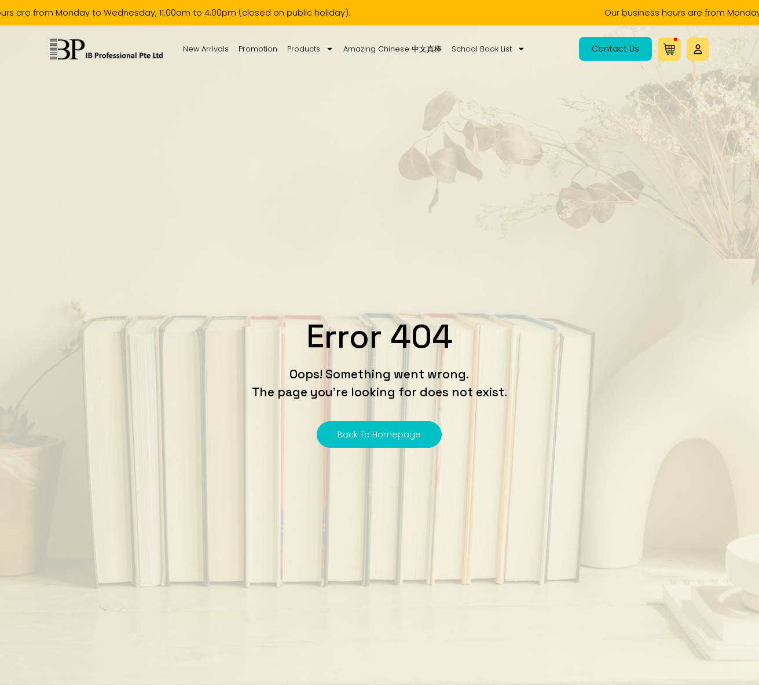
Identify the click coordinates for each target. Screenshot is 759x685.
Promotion (258, 48)
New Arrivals (206, 48)
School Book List (488, 49)
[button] (697, 49)
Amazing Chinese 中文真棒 (392, 48)
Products (310, 49)
